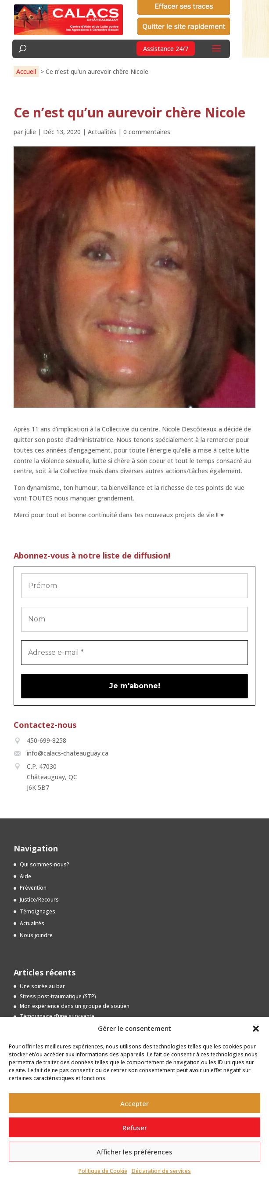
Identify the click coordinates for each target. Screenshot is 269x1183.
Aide (25, 876)
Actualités (102, 132)
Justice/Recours (39, 899)
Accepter (134, 1103)
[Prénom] (134, 585)
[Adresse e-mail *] (134, 652)
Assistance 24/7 (165, 48)
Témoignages (37, 911)
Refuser (134, 1127)
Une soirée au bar (42, 986)
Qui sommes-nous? (44, 864)
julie (30, 132)
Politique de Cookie (103, 1171)
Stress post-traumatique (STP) (58, 996)
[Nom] (134, 619)
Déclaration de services (161, 1171)
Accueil (26, 71)
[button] (255, 1028)
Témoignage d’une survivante (57, 1016)
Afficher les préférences (134, 1151)
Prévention (33, 887)
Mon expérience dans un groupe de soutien (74, 1006)
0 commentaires (146, 132)
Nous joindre (36, 935)
